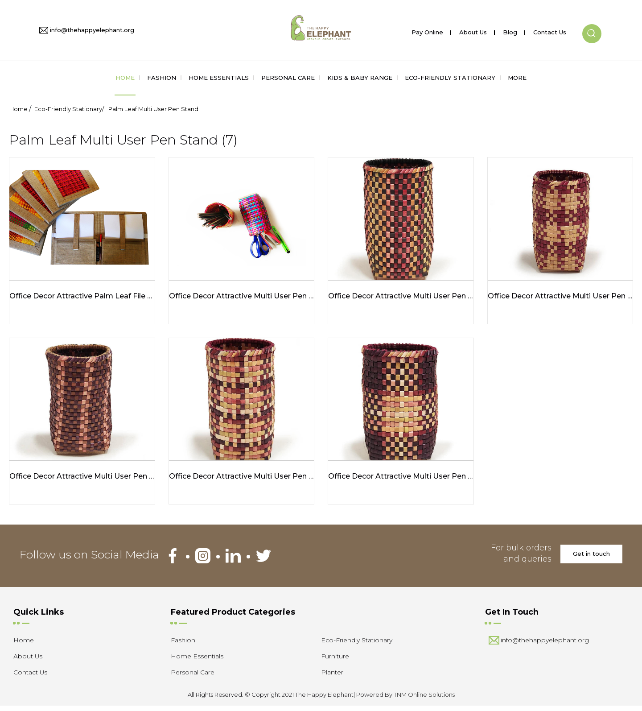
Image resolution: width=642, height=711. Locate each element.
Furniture (335, 661)
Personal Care (288, 77)
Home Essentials (219, 77)
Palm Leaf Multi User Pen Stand (153, 108)
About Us (473, 31)
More (517, 77)
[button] (591, 26)
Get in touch (591, 558)
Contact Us (549, 31)
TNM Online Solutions (424, 699)
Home (125, 77)
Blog (510, 31)
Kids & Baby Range (359, 77)
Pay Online (427, 31)
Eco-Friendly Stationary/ (69, 108)
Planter (332, 677)
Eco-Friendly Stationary (450, 77)
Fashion (161, 77)
